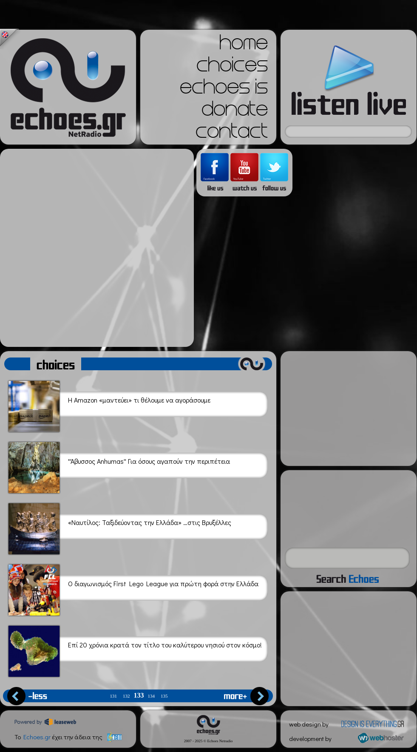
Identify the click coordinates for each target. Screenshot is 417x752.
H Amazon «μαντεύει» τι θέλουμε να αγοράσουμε (109, 405)
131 (113, 696)
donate (234, 111)
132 (126, 696)
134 (151, 696)
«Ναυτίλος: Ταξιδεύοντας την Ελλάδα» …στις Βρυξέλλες (120, 527)
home (243, 45)
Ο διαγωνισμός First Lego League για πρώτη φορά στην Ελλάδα (133, 588)
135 (164, 696)
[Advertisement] (95, 248)
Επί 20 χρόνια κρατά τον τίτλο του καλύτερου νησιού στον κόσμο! (135, 650)
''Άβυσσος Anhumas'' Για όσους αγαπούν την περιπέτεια (119, 466)
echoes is (224, 89)
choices (232, 67)
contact (232, 133)
